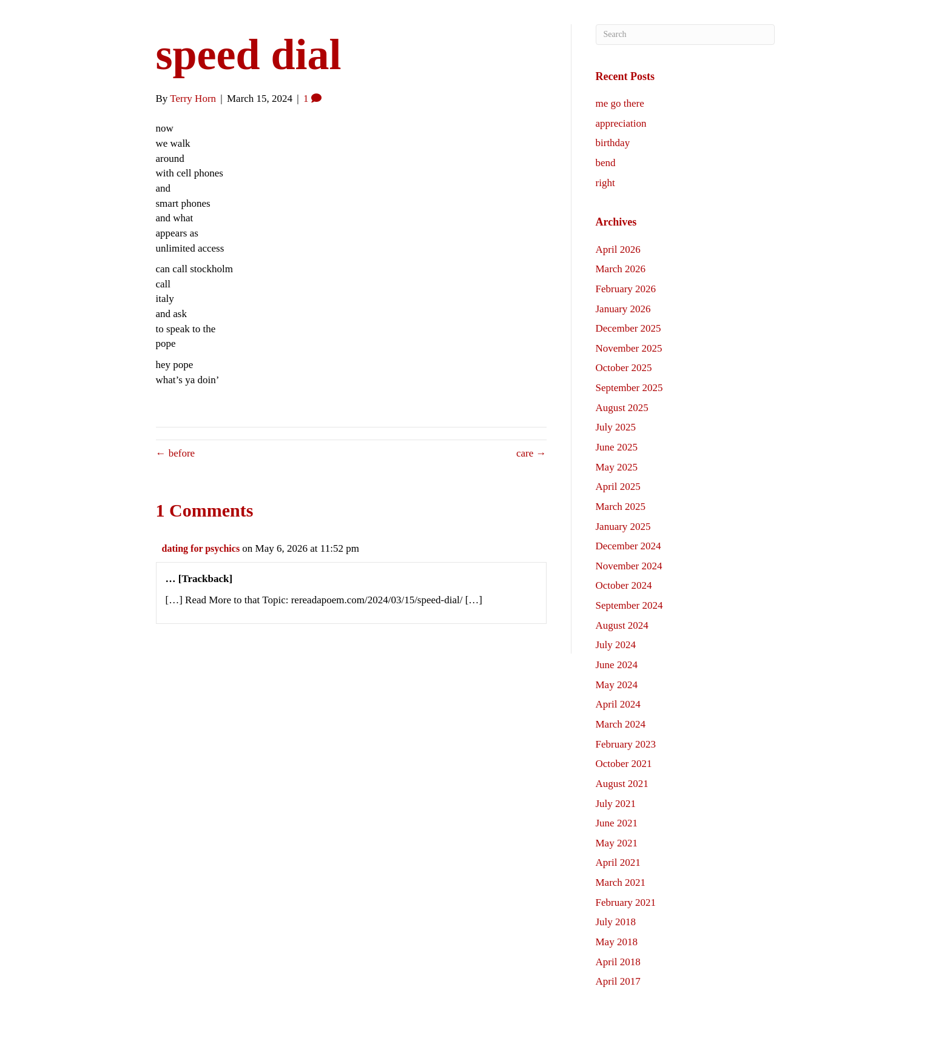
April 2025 (618, 486)
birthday (613, 143)
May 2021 (617, 843)
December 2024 (628, 546)
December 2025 (628, 328)
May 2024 (617, 685)
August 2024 (622, 625)
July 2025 (616, 427)
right (605, 183)
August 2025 (622, 408)
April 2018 (618, 962)
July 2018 (616, 922)
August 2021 (622, 783)
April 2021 (618, 862)
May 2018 (617, 942)
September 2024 (629, 605)
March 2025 (621, 506)
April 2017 (618, 981)
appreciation (621, 123)
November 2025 (629, 348)
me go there (620, 103)
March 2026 (621, 269)
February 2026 (626, 289)
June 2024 (617, 665)
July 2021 (616, 803)
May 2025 (617, 467)
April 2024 (618, 704)
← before (175, 453)
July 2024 (616, 645)
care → (531, 453)
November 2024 (629, 566)
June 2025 (617, 447)
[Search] (685, 34)
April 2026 (618, 249)
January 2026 (623, 309)
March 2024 (621, 724)
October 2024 (624, 585)
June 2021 (617, 823)
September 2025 (629, 387)
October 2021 (624, 763)
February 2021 (626, 902)
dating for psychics (201, 548)
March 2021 (621, 882)
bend (606, 163)
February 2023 (626, 744)
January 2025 (623, 526)
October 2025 (624, 367)
